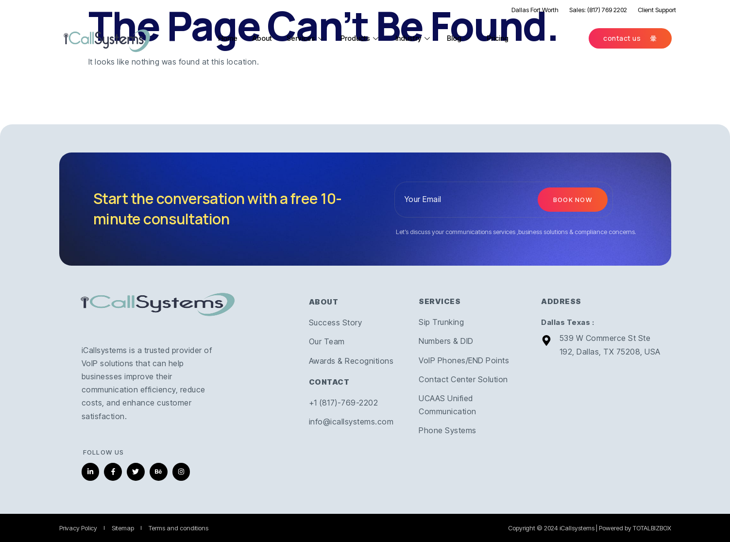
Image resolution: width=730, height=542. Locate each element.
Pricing (502, 38)
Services (308, 38)
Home (229, 38)
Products (363, 38)
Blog (463, 38)
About (263, 38)
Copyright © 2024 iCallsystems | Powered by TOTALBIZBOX (589, 528)
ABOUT (324, 301)
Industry (417, 38)
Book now (572, 199)
